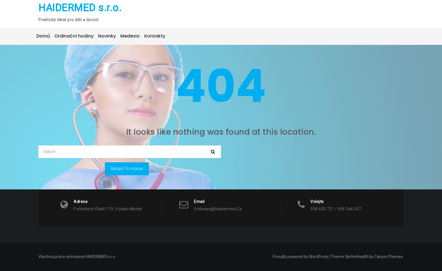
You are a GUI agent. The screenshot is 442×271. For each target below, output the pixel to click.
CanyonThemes (388, 256)
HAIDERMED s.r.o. (79, 8)
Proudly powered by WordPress (300, 256)
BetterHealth (357, 256)
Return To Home (127, 168)
